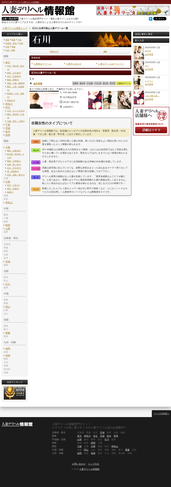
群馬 (7, 135)
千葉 (7, 124)
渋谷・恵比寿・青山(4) (15, 67)
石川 (7, 284)
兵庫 (7, 181)
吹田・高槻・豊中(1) (16, 175)
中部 (19, 40)
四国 (13, 47)
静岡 (7, 225)
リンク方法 (93, 464)
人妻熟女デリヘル (42, 64)
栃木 (7, 131)
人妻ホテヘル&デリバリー (111, 64)
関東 (7, 40)
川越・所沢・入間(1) (16, 121)
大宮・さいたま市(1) (16, 111)
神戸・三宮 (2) (13, 185)
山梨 (7, 228)
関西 (13, 40)
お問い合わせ (79, 464)
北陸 (21, 43)
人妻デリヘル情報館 (30, 2)
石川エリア (54, 51)
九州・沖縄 (10, 50)
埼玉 (7, 107)
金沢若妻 (37, 83)
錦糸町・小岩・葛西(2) (15, 95)
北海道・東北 (11, 43)
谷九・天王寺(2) (14, 168)
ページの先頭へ (161, 413)
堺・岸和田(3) (13, 171)
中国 (7, 47)
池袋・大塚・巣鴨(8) (16, 83)
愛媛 (7, 332)
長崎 (7, 355)
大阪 (7, 147)
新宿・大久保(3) (14, 73)
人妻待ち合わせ (74, 64)
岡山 (7, 306)
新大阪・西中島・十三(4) (15, 156)
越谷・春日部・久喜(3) (15, 116)
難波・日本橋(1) (14, 161)
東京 (7, 62)
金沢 (105, 51)
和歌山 (9, 202)
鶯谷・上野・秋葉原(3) (15, 88)
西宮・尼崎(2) (13, 189)
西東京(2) (11, 100)
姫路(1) (10, 192)
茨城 (7, 128)
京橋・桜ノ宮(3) (14, 164)
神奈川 (9, 104)
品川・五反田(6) (14, 76)
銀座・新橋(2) (13, 80)
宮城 (7, 261)
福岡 (7, 348)
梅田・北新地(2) (14, 151)
